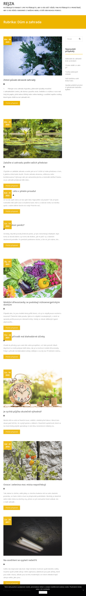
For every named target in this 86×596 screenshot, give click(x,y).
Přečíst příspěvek (12, 107)
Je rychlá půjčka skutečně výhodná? (22, 452)
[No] (83, 590)
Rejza (8, 3)
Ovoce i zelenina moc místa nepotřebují (24, 528)
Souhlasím (43, 592)
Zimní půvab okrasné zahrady (19, 83)
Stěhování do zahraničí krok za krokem (73, 60)
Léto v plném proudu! (24, 206)
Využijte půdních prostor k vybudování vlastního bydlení (74, 87)
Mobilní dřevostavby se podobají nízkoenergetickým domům (31, 349)
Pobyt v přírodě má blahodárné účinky (24, 353)
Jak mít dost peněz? (13, 242)
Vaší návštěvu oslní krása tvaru (72, 79)
